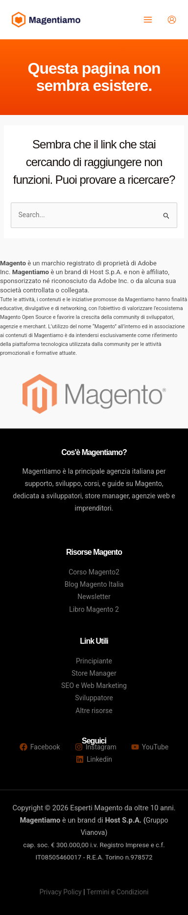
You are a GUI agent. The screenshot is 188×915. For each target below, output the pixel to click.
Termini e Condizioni (118, 892)
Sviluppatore (94, 698)
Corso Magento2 (94, 572)
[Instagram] (96, 747)
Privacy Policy (61, 892)
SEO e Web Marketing (94, 685)
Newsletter (93, 596)
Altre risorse (93, 711)
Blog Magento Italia (94, 584)
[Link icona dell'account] (171, 19)
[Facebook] (40, 747)
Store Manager (93, 673)
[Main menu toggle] (148, 20)
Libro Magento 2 (94, 609)
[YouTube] (149, 747)
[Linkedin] (94, 759)
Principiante (94, 661)
